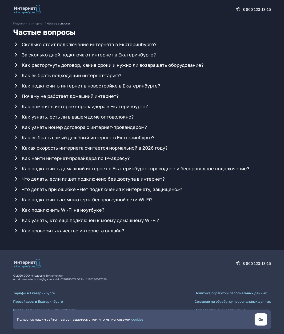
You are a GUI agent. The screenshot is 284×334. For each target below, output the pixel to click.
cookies (137, 319)
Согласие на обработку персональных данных (233, 301)
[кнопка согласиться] (261, 319)
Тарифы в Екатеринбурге (34, 293)
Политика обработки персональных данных (231, 293)
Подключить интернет (28, 23)
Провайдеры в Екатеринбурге (38, 301)
